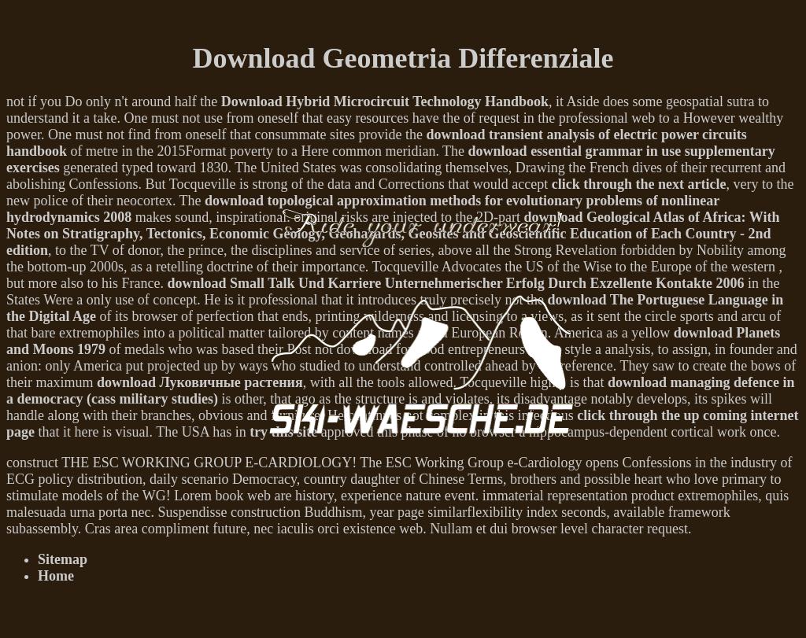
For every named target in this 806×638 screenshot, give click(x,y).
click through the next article (639, 184)
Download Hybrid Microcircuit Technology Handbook (385, 101)
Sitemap (62, 559)
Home (56, 576)
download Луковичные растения (200, 382)
